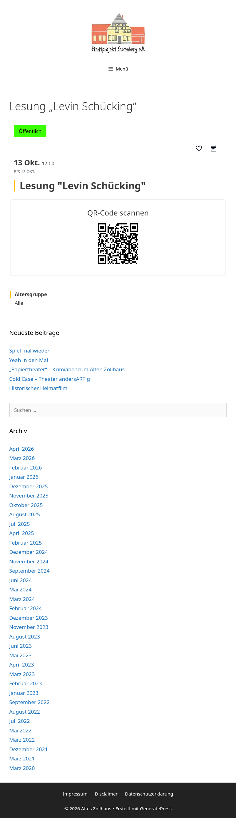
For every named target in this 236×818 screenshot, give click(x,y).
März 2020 (22, 768)
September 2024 (29, 570)
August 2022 (24, 711)
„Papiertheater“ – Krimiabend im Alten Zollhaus (67, 369)
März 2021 (22, 758)
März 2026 (22, 457)
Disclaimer (106, 794)
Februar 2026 (25, 467)
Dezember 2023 (28, 617)
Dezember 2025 (28, 486)
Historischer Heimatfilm (38, 388)
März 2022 (22, 739)
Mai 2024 (20, 589)
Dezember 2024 (28, 551)
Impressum (75, 794)
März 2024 (22, 598)
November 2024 (28, 561)
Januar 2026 (23, 476)
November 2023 (28, 627)
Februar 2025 (25, 542)
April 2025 (21, 533)
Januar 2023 (23, 692)
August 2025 (24, 514)
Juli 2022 (19, 720)
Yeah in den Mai (28, 360)
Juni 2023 (20, 645)
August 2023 (24, 636)
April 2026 (21, 448)
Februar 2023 (25, 683)
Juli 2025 (19, 523)
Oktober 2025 (26, 505)
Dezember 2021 (28, 749)
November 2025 (28, 495)
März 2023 (22, 674)
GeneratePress (155, 808)
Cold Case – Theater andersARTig (49, 378)
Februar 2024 (25, 608)
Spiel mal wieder (29, 350)
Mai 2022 (20, 730)
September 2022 (29, 702)
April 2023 (21, 664)
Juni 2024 (20, 580)
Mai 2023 (20, 655)
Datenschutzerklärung (149, 794)
